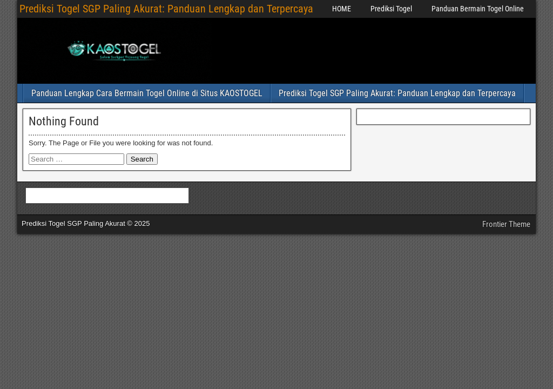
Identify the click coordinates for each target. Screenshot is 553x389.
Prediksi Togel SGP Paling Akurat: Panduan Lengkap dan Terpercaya (166, 8)
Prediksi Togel (391, 8)
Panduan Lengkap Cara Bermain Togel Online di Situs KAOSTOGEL (146, 93)
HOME (341, 8)
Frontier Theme (506, 224)
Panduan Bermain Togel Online (477, 8)
